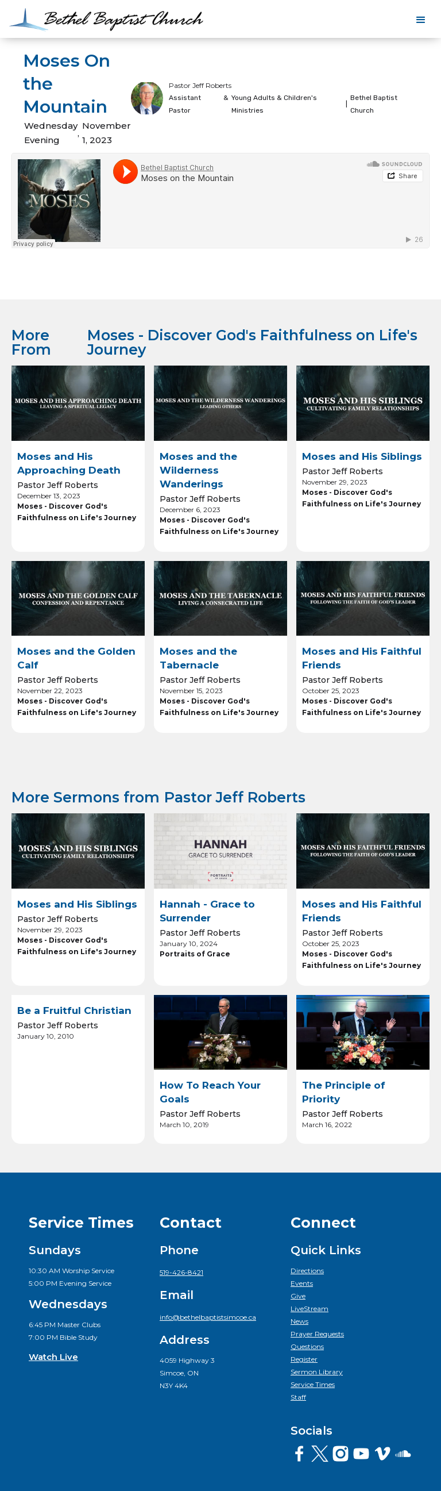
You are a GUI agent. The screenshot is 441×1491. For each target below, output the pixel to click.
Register (304, 1359)
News (299, 1321)
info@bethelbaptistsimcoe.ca (208, 1317)
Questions (307, 1346)
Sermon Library (317, 1371)
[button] (421, 20)
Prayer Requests (317, 1333)
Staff (298, 1397)
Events (302, 1283)
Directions (307, 1270)
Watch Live (53, 1356)
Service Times (313, 1384)
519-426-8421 (181, 1272)
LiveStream (309, 1308)
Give (298, 1296)
